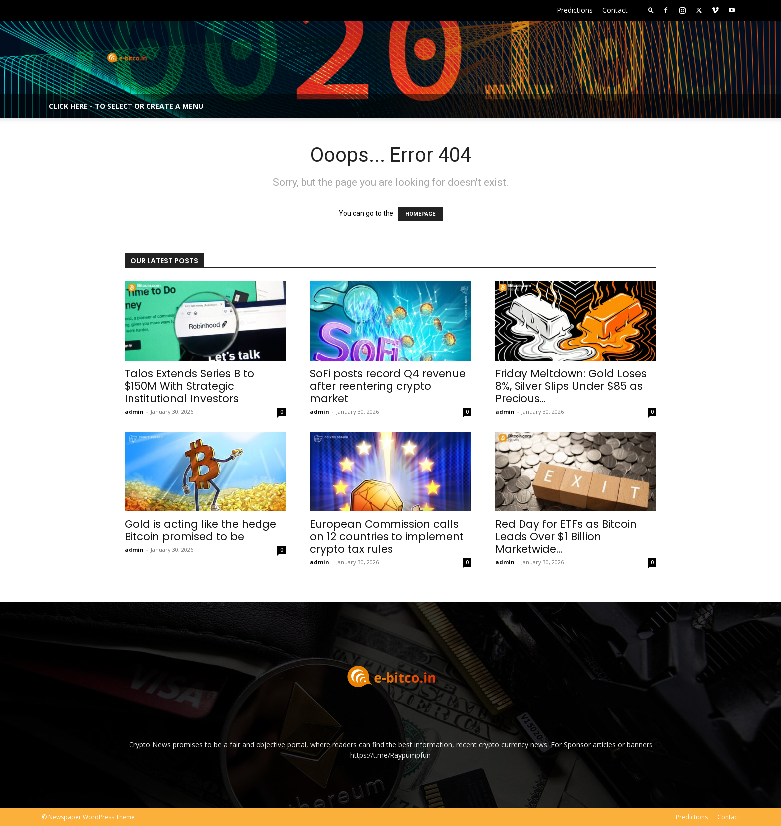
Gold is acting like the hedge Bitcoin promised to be (200, 530)
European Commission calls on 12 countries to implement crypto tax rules (387, 536)
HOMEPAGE (420, 214)
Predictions (575, 10)
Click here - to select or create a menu (126, 106)
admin (134, 411)
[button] (651, 10)
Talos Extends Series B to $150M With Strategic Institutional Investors (189, 386)
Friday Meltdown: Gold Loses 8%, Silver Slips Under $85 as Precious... (571, 386)
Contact (615, 10)
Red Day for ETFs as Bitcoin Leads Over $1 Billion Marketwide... (566, 536)
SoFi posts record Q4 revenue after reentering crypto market (388, 386)
